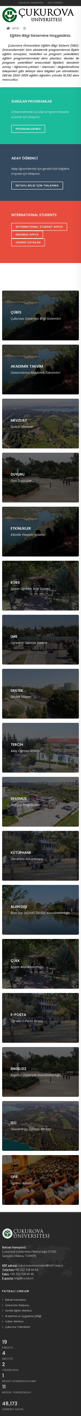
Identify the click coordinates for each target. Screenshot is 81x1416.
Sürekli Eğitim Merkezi (18, 1310)
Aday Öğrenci (55, 2)
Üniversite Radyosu (17, 1305)
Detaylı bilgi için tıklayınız (37, 185)
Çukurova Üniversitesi (30, 2)
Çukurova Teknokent (17, 1327)
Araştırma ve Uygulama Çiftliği (23, 1316)
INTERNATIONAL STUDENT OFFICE (39, 226)
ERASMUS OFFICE (27, 234)
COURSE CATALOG (28, 242)
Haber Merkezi (14, 1321)
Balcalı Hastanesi (15, 1299)
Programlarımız (28, 128)
